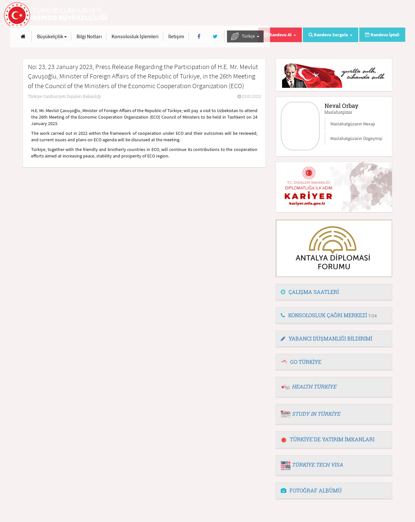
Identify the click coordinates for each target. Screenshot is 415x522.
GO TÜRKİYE (305, 361)
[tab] (334, 292)
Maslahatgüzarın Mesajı (352, 124)
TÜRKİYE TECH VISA (317, 464)
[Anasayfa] (158, 16)
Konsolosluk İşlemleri (270, 15)
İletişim (311, 15)
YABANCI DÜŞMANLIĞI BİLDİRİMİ (326, 338)
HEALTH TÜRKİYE (314, 386)
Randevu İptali (382, 35)
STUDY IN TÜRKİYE (316, 413)
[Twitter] (350, 16)
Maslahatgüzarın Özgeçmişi (356, 138)
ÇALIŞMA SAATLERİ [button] (310, 291)
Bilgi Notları (224, 15)
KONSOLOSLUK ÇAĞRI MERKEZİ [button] (329, 315)
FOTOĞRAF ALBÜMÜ (311, 490)
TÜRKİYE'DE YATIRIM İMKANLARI (327, 439)
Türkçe (380, 15)
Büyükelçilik (187, 15)
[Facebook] (334, 16)
